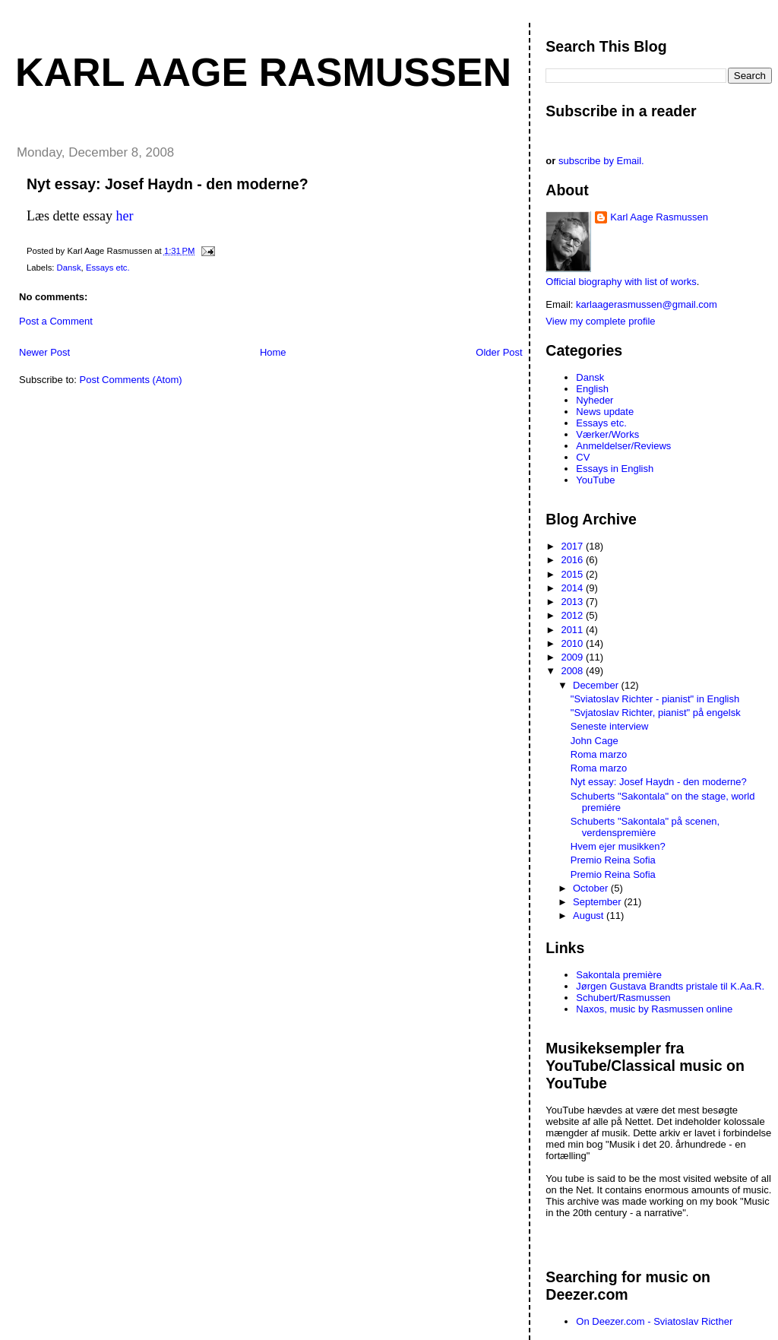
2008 (573, 670)
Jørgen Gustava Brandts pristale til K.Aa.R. (670, 986)
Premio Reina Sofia (613, 860)
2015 (573, 574)
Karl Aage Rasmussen (263, 72)
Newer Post (44, 352)
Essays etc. (108, 267)
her (124, 215)
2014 (573, 588)
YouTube (595, 480)
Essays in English (614, 468)
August (589, 915)
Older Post (499, 352)
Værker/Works (607, 434)
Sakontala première (619, 974)
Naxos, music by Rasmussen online (654, 1009)
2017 (573, 546)
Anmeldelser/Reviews (623, 445)
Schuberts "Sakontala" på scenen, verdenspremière (645, 827)
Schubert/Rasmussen (623, 997)
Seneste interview (610, 726)
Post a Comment (56, 321)
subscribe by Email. (601, 160)
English (592, 388)
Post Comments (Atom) (131, 379)
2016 (573, 559)
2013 (573, 601)
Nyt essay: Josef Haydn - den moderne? (167, 184)
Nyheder (594, 400)
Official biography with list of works (621, 281)
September (598, 902)
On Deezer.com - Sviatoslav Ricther (654, 1321)
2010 (573, 643)
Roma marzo (599, 754)
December (597, 685)
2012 (573, 615)
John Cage (594, 740)
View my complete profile (600, 321)
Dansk (69, 267)
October (592, 888)
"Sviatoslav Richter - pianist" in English (655, 699)
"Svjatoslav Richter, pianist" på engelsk (656, 712)
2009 (573, 657)
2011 (573, 629)
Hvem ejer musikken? (618, 846)
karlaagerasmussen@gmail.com (646, 304)
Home (273, 352)
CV (583, 457)
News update (605, 411)
